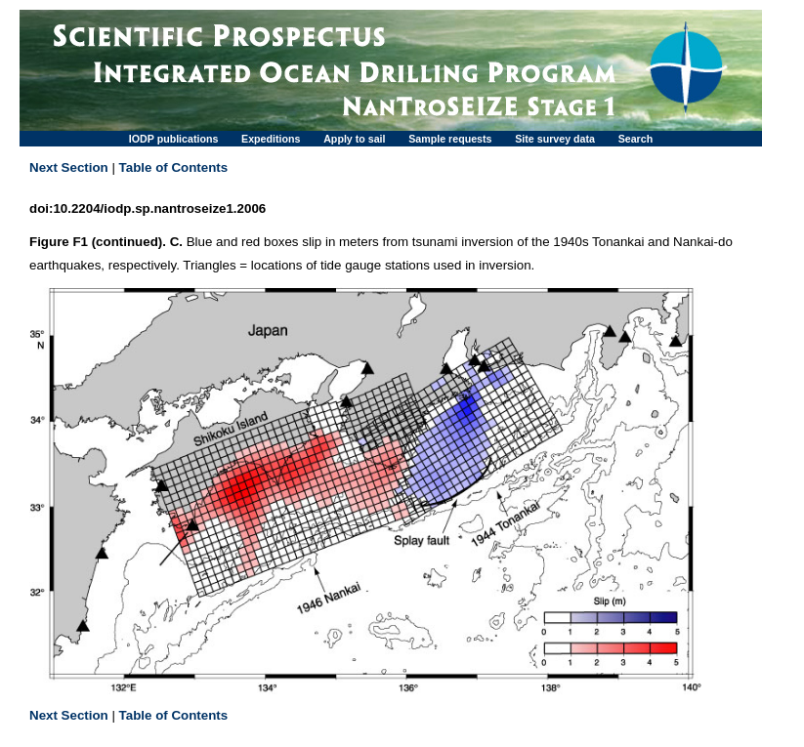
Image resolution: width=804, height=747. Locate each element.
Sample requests (449, 139)
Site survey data (555, 139)
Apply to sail (354, 139)
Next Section (68, 167)
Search (636, 139)
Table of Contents (174, 167)
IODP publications (174, 139)
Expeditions (270, 139)
